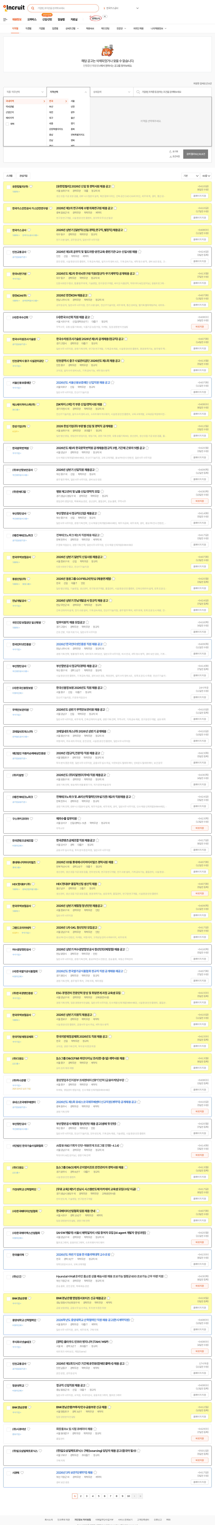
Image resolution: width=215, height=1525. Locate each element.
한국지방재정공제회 (22, 1037)
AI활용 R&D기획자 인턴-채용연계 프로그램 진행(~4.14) (87, 1146)
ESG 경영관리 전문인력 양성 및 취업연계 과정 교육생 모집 (88, 993)
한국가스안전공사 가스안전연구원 (30, 208)
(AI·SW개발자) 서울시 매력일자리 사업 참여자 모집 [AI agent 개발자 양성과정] (101, 1233)
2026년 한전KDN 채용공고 (71, 295)
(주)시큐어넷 (19, 1429)
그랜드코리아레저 (21, 928)
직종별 (28, 28)
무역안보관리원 (20, 710)
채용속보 (90, 28)
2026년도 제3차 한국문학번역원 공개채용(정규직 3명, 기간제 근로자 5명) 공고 (100, 448)
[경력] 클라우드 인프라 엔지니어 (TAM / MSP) (82, 1342)
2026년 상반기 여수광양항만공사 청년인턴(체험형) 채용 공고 (90, 949)
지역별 (15, 28)
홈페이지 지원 (199, 195)
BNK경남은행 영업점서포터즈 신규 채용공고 (81, 1298)
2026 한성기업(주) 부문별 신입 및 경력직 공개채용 (84, 426)
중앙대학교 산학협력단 (24, 1320)
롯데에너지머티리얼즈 (24, 862)
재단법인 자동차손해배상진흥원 (28, 753)
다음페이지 (134, 1496)
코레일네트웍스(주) (22, 731)
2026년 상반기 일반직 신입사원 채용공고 (79, 557)
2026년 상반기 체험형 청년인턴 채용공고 (79, 906)
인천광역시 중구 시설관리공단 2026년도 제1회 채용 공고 (88, 361)
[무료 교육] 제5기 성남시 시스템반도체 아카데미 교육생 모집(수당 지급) (96, 1189)
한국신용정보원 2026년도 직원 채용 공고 (79, 688)
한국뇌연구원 (19, 274)
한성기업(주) (19, 426)
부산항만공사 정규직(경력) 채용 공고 (76, 666)
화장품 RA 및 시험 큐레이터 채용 (74, 1429)
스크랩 (9, 176)
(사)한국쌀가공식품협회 (25, 971)
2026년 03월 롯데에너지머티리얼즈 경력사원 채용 (84, 862)
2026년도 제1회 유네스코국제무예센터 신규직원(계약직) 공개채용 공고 (96, 1102)
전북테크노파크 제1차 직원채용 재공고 (77, 535)
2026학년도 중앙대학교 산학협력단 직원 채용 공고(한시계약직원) (93, 1320)
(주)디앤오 (17, 1058)
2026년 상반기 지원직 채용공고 (74, 1015)
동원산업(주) (19, 579)
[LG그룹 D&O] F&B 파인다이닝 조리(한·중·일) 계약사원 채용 (90, 1058)
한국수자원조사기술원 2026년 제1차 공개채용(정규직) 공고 (89, 339)
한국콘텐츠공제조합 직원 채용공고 (75, 840)
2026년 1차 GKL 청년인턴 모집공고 (76, 928)
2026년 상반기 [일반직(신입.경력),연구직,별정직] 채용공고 (89, 230)
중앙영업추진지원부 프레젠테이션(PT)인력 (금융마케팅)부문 (90, 1080)
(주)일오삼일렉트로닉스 (25, 1451)
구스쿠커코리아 (20, 819)
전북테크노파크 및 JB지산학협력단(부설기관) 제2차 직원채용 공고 (93, 797)
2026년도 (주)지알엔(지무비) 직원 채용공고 (81, 775)
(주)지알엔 (17, 775)
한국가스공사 (19, 230)
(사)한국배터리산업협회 (25, 1211)
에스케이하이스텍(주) (23, 404)
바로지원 (200, 326)
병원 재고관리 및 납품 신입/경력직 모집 (78, 492)
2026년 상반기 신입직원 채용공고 (75, 470)
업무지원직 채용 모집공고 (70, 622)
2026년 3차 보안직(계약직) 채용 (74, 1473)
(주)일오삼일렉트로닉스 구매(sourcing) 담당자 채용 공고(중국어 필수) (96, 1451)
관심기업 (23, 176)
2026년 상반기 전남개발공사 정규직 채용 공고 (82, 601)
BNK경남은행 (19, 1298)
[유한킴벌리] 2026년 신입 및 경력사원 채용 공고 (83, 186)
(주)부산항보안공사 (22, 470)
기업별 (42, 28)
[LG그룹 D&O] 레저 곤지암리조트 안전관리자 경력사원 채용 (89, 1167)
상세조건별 (70, 28)
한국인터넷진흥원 (21, 644)
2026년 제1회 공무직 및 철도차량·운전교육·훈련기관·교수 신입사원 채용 (96, 252)
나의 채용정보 (157, 28)
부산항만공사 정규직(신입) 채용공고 (76, 513)
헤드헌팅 (105, 28)
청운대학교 (18, 1385)
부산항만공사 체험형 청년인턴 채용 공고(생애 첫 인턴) (86, 1124)
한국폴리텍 (18, 1255)
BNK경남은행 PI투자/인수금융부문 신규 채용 (81, 1407)
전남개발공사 (19, 601)
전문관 (120, 28)
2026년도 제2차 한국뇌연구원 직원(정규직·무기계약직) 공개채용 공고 (95, 274)
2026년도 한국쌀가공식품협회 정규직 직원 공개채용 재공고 (89, 971)
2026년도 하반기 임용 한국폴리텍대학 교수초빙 (83, 1255)
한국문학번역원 (20, 448)
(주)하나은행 (19, 1080)
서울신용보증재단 (21, 383)
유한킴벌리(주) (20, 186)
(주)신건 (16, 1276)
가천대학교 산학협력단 (24, 1189)
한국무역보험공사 (21, 557)
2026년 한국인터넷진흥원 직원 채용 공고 (79, 644)
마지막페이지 (140, 1496)
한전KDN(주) (19, 295)
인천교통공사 (19, 252)
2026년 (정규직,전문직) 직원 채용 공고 (78, 753)
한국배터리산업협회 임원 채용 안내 (75, 1211)
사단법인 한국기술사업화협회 (27, 1146)
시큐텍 (15, 1473)
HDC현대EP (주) (21, 884)
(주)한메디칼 (19, 492)
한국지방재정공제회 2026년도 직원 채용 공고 (82, 1037)
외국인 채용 (138, 28)
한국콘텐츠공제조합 (22, 840)
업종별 (55, 28)
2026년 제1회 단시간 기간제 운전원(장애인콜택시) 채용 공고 (90, 1364)
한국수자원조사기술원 (24, 339)
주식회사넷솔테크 (21, 1342)
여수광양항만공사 (21, 949)
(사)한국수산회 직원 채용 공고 (73, 317)
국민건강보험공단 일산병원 (26, 622)
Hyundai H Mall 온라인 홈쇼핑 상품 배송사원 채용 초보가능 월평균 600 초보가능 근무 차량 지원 (109, 1276)
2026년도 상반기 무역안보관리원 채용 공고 (80, 710)
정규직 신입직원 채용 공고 (70, 1385)
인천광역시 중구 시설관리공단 (28, 361)
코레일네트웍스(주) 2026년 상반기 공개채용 (81, 731)
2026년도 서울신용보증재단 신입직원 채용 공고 (83, 383)
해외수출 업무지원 (66, 819)
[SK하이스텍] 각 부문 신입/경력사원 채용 (79, 404)
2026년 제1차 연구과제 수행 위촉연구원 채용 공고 (84, 208)
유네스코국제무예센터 (24, 1102)
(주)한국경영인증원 (22, 993)
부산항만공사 (19, 513)
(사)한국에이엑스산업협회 (26, 1233)
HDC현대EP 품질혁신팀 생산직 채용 (76, 884)
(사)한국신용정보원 (22, 688)
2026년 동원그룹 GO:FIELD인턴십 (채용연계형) (83, 579)
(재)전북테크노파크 (22, 535)
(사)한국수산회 (20, 317)
